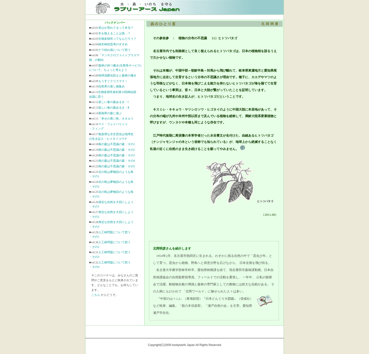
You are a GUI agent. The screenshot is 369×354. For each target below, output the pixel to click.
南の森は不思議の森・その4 (116, 160)
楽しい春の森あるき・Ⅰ (113, 102)
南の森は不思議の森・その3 (116, 155)
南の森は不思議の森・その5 (116, 166)
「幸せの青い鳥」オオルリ (115, 118)
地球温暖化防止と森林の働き (117, 75)
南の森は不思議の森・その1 (116, 144)
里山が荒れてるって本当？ (115, 27)
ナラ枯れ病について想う (114, 50)
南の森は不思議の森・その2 (116, 149)
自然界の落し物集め (111, 86)
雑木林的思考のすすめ (113, 44)
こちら (95, 295)
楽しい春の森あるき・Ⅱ (113, 107)
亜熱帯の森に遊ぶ (110, 113)
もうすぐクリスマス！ (113, 81)
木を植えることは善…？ (114, 33)
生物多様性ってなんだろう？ (117, 38)
